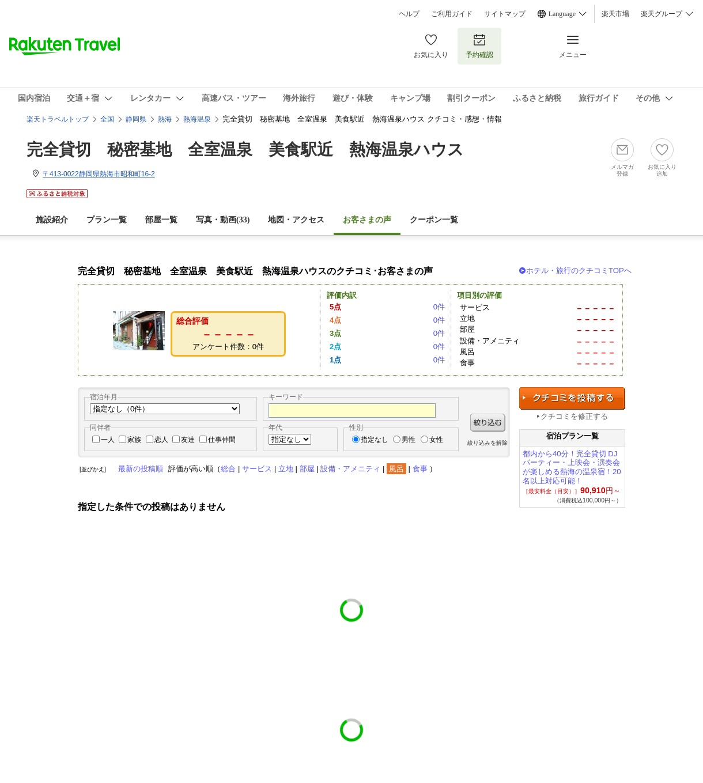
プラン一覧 (106, 219)
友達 (188, 440)
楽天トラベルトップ (58, 119)
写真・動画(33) (223, 219)
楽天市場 (615, 14)
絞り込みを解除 (487, 443)
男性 (408, 440)
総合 (228, 468)
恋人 (161, 440)
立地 (285, 468)
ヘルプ (409, 14)
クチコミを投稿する (572, 398)
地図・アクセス (296, 219)
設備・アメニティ (350, 468)
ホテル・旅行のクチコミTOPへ (579, 270)
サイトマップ (505, 14)
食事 (420, 468)
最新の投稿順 (140, 468)
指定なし (374, 440)
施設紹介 (52, 219)
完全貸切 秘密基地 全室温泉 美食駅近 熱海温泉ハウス (245, 149)
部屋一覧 (161, 219)
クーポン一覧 (434, 219)
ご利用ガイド (452, 14)
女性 (436, 440)
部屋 (307, 468)
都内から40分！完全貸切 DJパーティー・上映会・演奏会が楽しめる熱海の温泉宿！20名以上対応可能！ (572, 467)
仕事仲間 (222, 440)
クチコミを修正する (574, 416)
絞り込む (487, 423)
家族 (134, 440)
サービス (257, 468)
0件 (439, 306)
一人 (108, 440)
